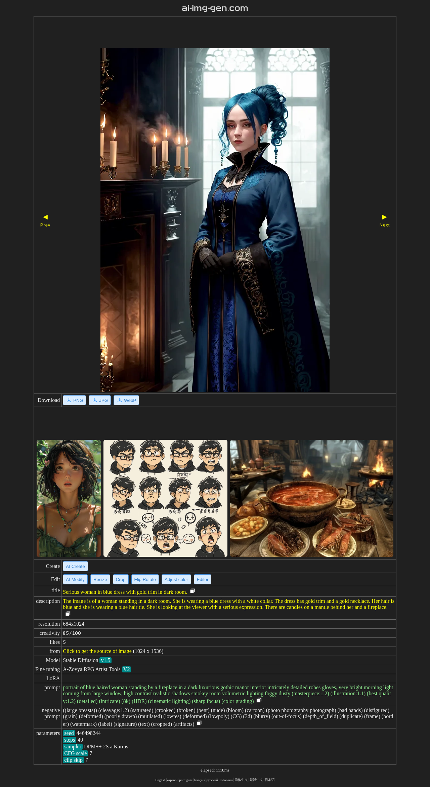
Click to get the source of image (97, 651)
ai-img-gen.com (215, 8)
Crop (121, 579)
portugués (185, 780)
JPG (100, 400)
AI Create (75, 566)
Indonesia (226, 780)
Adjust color (176, 579)
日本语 (270, 780)
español (172, 780)
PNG (74, 400)
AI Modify (75, 579)
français (199, 780)
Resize (100, 579)
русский (212, 780)
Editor (203, 579)
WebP (126, 400)
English (160, 780)
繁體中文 (256, 780)
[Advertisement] (203, 33)
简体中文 (241, 780)
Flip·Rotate (145, 579)
